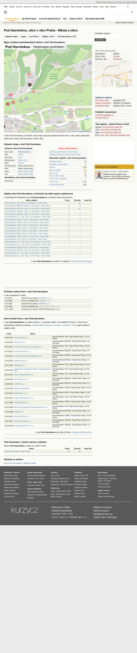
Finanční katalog (103, 484)
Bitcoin (58, 7)
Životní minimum (9, 490)
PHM (57, 494)
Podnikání (78, 472)
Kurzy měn (37, 7)
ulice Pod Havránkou (105, 51)
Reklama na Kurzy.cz (103, 507)
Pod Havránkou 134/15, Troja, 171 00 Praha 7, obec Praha (27, 220)
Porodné (40, 492)
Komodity (45, 7)
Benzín (62, 494)
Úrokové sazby (32, 475)
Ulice (107, 135)
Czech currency (103, 493)
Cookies (66, 507)
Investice (54, 472)
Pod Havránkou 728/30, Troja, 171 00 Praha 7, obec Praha (27, 236)
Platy (42, 485)
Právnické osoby (55, 161)
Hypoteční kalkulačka (11, 493)
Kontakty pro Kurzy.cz (103, 514)
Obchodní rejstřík (101, 2)
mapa (23, 36)
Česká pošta (75, 19)
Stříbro (68, 491)
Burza (53, 475)
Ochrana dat (56, 507)
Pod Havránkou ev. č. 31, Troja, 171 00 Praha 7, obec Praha (27, 253)
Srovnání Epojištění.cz (104, 115)
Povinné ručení (9, 496)
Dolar (42, 478)
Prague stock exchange (106, 496)
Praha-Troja (22, 160)
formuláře (82, 496)
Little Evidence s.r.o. (21, 402)
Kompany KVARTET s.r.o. (23, 426)
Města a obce (79, 475)
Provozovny (53, 182)
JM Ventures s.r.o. (21, 379)
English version (103, 490)
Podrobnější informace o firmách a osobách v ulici (53, 325)
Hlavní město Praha (25, 171)
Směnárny (31, 478)
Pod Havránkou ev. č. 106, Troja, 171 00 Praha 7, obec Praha (28, 256)
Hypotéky (65, 7)
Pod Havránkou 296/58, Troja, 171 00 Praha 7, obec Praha (27, 222)
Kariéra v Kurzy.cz (101, 510)
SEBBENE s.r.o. (44, 304)
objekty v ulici (48, 36)
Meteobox (122, 2)
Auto (99, 475)
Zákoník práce (79, 490)
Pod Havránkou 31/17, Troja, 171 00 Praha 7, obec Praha (26, 231)
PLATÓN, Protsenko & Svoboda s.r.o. (28, 347)
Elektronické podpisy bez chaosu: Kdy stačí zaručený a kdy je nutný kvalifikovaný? (117, 176)
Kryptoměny (55, 484)
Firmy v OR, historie (56, 176)
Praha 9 (21, 163)
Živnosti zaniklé (55, 170)
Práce (102, 7)
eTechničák (107, 481)
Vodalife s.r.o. (19, 412)
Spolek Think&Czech (22, 388)
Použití (97, 517)
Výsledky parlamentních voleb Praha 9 (63, 152)
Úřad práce (31, 485)
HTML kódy (112, 517)
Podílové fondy (63, 478)
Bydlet (129, 2)
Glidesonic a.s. (19, 365)
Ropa (53, 494)
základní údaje (11, 36)
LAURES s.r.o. (19, 384)
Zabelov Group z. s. (21, 361)
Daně (76, 496)
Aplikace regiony (103, 97)
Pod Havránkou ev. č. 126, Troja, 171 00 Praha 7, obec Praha (28, 217)
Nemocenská (32, 492)
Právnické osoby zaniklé (58, 164)
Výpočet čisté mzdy (10, 475)
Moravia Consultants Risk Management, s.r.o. (31, 407)
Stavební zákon (79, 493)
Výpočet (16, 472)
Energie (79, 7)
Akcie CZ (19, 7)
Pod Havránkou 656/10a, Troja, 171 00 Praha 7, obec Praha (27, 206)
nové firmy (33, 36)
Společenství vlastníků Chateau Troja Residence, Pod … (32, 370)
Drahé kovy (55, 488)
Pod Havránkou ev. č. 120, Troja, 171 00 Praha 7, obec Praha (28, 242)
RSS (103, 517)
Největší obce (29, 19)
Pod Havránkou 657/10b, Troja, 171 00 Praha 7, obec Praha (27, 209)
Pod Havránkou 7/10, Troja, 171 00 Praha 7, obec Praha (26, 203)
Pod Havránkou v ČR (67, 36)
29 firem (116, 56)
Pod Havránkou (35, 22)
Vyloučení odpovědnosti (61, 510)
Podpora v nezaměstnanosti (37, 495)
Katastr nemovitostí (103, 103)
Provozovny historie (56, 185)
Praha (13, 22)
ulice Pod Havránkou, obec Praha (17, 451)
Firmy (104, 127)
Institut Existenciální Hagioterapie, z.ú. (28, 356)
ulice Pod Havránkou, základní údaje (20, 463)
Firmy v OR (53, 173)
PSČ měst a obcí (102, 100)
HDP (61, 481)
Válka (107, 7)
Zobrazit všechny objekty (81, 261)
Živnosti (52, 167)
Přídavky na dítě (9, 481)
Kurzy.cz (6, 22)
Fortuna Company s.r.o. (23, 421)
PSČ (65, 19)
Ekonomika (55, 481)
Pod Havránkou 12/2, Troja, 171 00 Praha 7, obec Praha (26, 239)
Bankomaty (38, 472)
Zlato (53, 7)
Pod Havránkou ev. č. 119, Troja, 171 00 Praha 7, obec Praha (28, 245)
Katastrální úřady (80, 481)
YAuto (116, 2)
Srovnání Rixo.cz (102, 118)
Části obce (113, 135)
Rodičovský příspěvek (11, 487)
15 (80, 203)
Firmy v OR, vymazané (57, 179)
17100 (20, 155)
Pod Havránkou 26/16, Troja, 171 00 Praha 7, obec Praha (26, 228)
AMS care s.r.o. (20, 342)
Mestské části (124, 135)
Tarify (73, 7)
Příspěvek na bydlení (11, 484)
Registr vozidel (103, 478)
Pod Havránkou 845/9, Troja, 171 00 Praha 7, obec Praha (26, 233)
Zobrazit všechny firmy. (82, 432)
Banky (29, 472)
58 (80, 451)
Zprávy (11, 7)
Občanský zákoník (80, 487)
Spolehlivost (111, 475)
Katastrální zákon (102, 106)
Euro (37, 478)
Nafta (68, 494)
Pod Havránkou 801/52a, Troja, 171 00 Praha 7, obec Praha (27, 250)
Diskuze (113, 7)
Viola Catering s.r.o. (21, 337)
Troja (20, 157)
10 (80, 209)
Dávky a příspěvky (34, 489)
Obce (102, 135)
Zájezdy (110, 2)
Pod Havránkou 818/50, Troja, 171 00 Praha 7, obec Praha (27, 247)
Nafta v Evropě (56, 496)
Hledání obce (12, 19)
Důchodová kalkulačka (12, 478)
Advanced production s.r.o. (24, 398)
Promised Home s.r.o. (22, 351)
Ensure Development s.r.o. (24, 375)
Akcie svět (28, 7)
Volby (100, 487)
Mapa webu (106, 487)
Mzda (38, 485)
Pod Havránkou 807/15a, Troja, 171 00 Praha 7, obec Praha (27, 214)
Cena (104, 475)
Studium (134, 2)
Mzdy (66, 481)
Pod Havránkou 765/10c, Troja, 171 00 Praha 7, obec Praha (27, 211)
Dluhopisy (54, 478)
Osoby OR (118, 127)
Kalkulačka (87, 7)
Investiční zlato (60, 491)
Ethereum (69, 484)
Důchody (30, 498)
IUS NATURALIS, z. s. (22, 416)
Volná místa (37, 482)
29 (69, 451)
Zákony (95, 7)
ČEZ (57, 475)
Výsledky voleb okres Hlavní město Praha (65, 155)
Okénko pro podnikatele (106, 167)
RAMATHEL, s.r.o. (45, 298)
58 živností (117, 59)
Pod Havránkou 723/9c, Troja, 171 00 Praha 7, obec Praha (27, 225)
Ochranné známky (80, 484)
